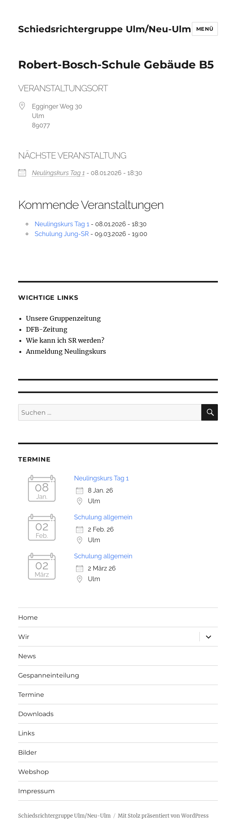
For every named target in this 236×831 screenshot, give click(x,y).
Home (28, 617)
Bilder (27, 752)
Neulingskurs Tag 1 (58, 173)
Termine (31, 694)
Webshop (33, 772)
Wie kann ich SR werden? (65, 340)
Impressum (36, 791)
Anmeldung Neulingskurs (66, 351)
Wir (23, 637)
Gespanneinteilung (48, 675)
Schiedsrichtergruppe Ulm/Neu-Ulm (104, 29)
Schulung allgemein (103, 517)
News (27, 656)
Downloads (36, 714)
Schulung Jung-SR (62, 234)
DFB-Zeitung (46, 329)
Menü (205, 29)
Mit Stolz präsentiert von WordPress (163, 816)
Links (26, 733)
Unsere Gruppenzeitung (63, 318)
